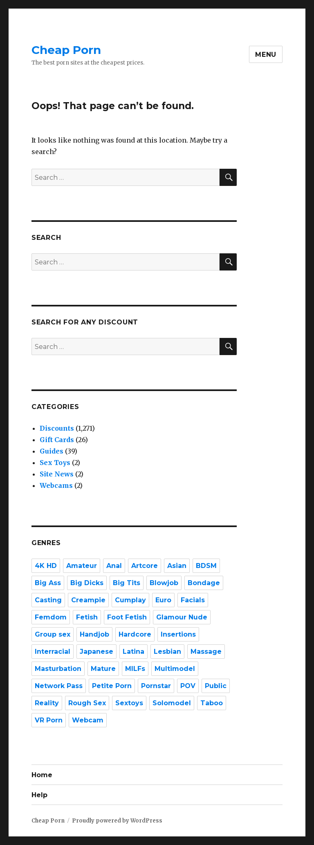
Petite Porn (112, 686)
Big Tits (126, 583)
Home (41, 775)
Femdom (51, 617)
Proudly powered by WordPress (117, 820)
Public (216, 686)
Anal (114, 566)
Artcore (144, 566)
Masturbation (58, 669)
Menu (265, 54)
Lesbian (167, 651)
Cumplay (130, 600)
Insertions (178, 634)
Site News (57, 474)
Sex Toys (55, 462)
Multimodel (175, 669)
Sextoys (129, 703)
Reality (47, 703)
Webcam (87, 720)
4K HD (46, 566)
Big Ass (48, 583)
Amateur (81, 566)
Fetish (87, 617)
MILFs (135, 669)
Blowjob (164, 583)
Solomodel (172, 703)
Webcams (56, 485)
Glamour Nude (181, 617)
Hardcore (135, 634)
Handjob (94, 634)
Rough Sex (87, 703)
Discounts (57, 428)
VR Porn (49, 720)
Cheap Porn (66, 50)
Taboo (211, 703)
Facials (193, 600)
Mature (103, 669)
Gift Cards (57, 440)
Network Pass (59, 686)
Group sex (52, 634)
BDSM (206, 566)
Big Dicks (86, 583)
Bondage (204, 583)
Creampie (88, 600)
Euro (163, 600)
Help (39, 795)
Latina (133, 651)
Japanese (96, 651)
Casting (48, 600)
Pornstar (156, 686)
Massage (206, 651)
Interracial (52, 651)
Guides (51, 451)
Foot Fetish (127, 617)
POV (187, 686)
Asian (176, 566)
